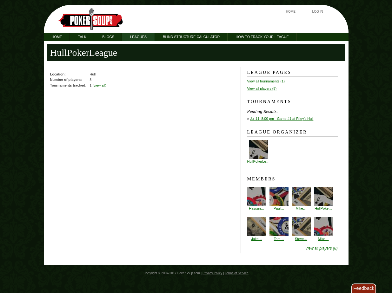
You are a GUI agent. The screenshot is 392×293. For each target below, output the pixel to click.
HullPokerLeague (83, 52)
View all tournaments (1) (266, 81)
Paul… (279, 198)
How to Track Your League (262, 37)
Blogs (108, 37)
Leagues (138, 37)
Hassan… (256, 198)
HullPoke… (323, 198)
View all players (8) (262, 88)
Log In (317, 11)
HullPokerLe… (258, 161)
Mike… (301, 198)
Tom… (279, 229)
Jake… (256, 229)
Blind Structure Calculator (191, 37)
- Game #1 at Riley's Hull (282, 118)
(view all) (99, 85)
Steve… (301, 229)
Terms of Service (236, 273)
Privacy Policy (212, 273)
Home (291, 11)
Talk (82, 37)
